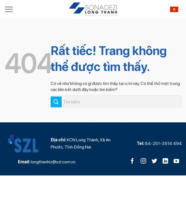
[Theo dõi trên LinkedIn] (165, 161)
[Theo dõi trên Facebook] (132, 161)
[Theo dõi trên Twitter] (154, 161)
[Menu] (8, 9)
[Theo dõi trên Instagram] (143, 161)
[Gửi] (56, 102)
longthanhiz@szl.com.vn (53, 161)
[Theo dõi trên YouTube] (176, 161)
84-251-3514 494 (163, 143)
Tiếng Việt (176, 9)
